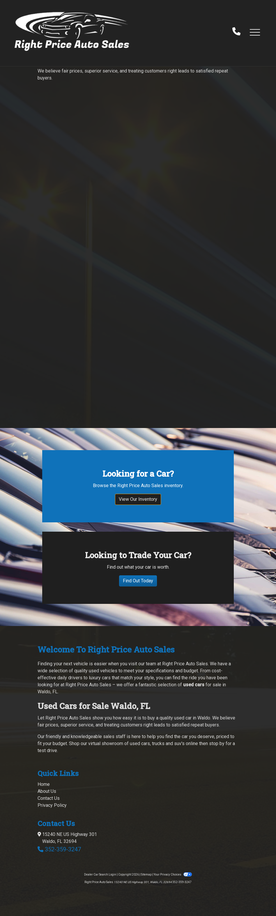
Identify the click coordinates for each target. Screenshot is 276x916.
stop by (216, 743)
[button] (254, 32)
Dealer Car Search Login (100, 874)
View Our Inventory (138, 499)
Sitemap (146, 874)
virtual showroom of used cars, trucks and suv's (136, 743)
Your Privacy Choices (173, 874)
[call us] (236, 32)
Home (44, 784)
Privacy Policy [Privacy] (52, 805)
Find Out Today (138, 580)
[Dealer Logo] (72, 32)
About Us (47, 791)
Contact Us (49, 798)
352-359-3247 (63, 849)
